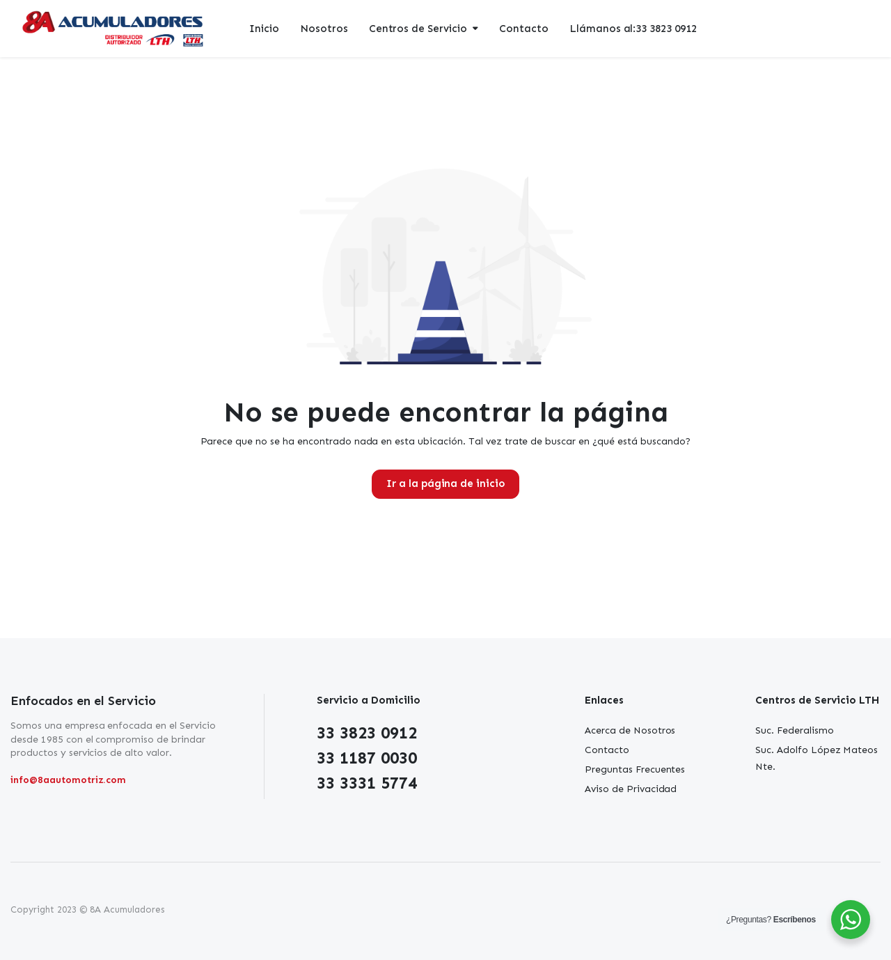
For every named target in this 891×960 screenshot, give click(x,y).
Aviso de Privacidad (631, 789)
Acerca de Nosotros (630, 730)
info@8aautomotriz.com (68, 780)
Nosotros (324, 28)
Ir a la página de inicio (445, 483)
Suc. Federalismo (794, 730)
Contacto (524, 28)
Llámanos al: (633, 29)
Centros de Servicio (418, 28)
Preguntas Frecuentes (635, 769)
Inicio (264, 28)
